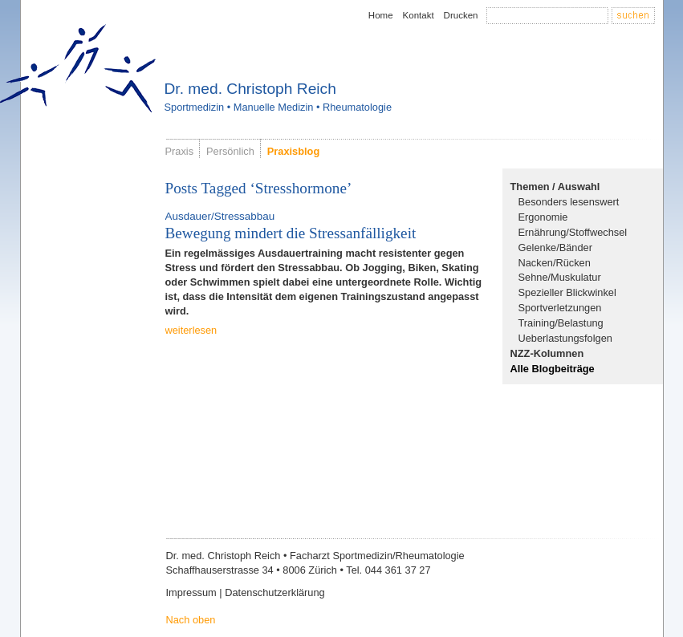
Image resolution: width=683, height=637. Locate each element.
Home (380, 15)
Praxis (179, 151)
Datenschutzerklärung (274, 592)
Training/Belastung (561, 323)
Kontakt (418, 15)
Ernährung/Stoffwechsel (573, 232)
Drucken (461, 15)
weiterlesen (191, 330)
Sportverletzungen (560, 308)
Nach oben (191, 620)
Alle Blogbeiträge (552, 369)
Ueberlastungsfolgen (565, 338)
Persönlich (230, 151)
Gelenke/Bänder (555, 247)
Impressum (191, 592)
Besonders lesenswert (569, 202)
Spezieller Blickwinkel (567, 292)
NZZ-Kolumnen (547, 353)
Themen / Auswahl (555, 187)
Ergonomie (543, 217)
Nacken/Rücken (554, 263)
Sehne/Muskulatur (559, 277)
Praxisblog (293, 151)
